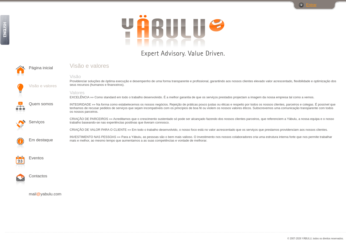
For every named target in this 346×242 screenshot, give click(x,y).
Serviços (36, 122)
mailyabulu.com (45, 194)
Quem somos (41, 104)
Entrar (311, 5)
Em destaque (41, 140)
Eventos (36, 158)
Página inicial (41, 68)
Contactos (38, 176)
